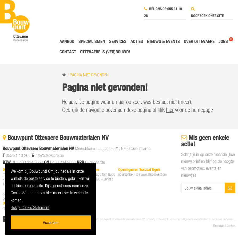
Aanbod (67, 41)
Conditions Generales (222, 219)
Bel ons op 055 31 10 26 (163, 12)
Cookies (161, 219)
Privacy (151, 219)
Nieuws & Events (163, 41)
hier (170, 109)
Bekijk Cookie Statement (30, 207)
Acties (136, 41)
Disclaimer (174, 219)
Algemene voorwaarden (195, 219)
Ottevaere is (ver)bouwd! (105, 51)
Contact (68, 51)
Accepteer (50, 222)
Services (117, 41)
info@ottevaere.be (49, 155)
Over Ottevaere (199, 41)
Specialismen (91, 41)
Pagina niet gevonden (89, 75)
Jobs (223, 41)
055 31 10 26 (17, 155)
